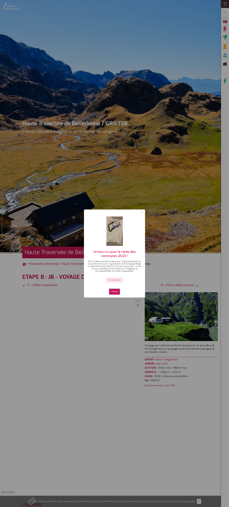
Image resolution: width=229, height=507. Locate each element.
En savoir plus (114, 280)
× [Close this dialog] (142, 212)
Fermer (114, 292)
